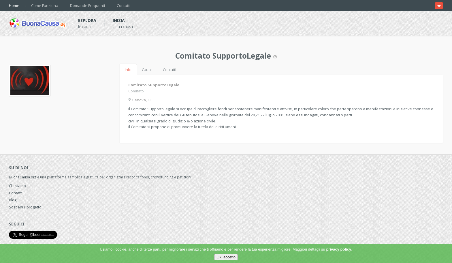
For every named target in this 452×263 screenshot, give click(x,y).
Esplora (87, 20)
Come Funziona (44, 5)
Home (14, 5)
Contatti (123, 5)
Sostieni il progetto (25, 207)
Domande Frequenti (87, 5)
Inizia (119, 20)
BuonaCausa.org (22, 177)
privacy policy (338, 249)
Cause (147, 69)
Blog (12, 199)
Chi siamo (17, 185)
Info (128, 69)
